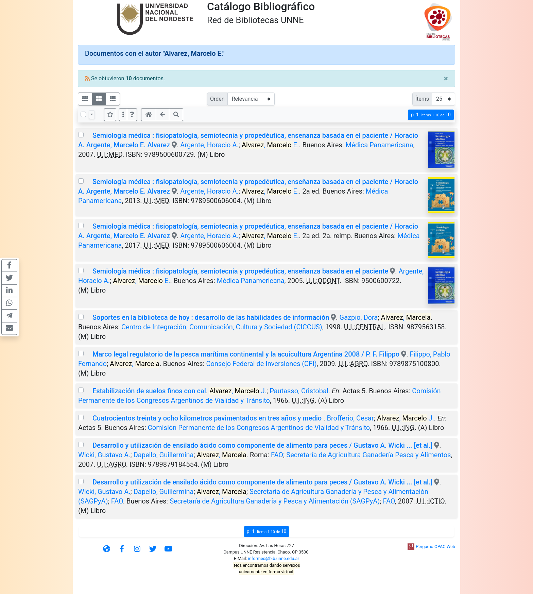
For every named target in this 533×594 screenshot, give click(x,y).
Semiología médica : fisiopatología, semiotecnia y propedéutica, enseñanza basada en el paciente (240, 271)
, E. (270, 145)
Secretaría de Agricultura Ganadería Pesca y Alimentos (368, 455)
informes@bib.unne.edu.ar (273, 558)
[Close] (446, 78)
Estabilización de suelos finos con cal (149, 391)
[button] (132, 114)
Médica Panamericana (379, 145)
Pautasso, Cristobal (299, 391)
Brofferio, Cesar (350, 418)
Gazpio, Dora (359, 317)
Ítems (422, 99)
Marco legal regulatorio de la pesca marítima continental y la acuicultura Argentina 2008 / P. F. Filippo (245, 354)
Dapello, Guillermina (164, 455)
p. (431, 114)
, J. (237, 391)
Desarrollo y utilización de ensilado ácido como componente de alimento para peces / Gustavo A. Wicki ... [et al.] (262, 445)
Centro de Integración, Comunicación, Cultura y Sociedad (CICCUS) (221, 327)
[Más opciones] (123, 114)
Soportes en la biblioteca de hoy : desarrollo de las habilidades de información (210, 317)
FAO (277, 455)
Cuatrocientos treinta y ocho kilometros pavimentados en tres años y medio (207, 418)
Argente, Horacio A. (209, 145)
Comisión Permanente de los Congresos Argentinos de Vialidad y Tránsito (259, 428)
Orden (217, 99)
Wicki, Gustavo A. (104, 455)
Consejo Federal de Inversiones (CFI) (261, 364)
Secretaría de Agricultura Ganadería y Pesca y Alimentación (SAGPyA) (275, 501)
